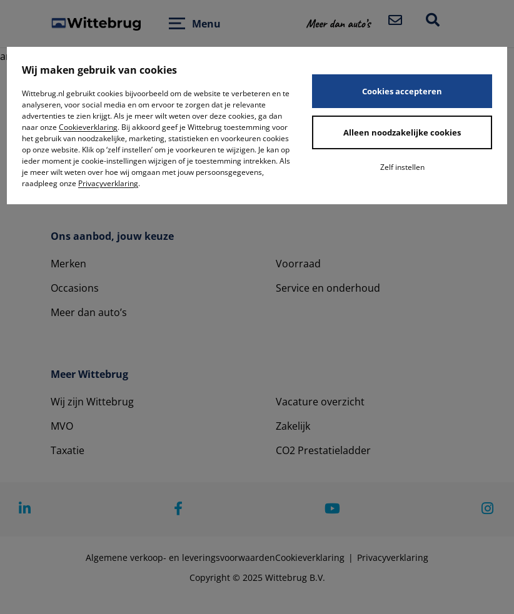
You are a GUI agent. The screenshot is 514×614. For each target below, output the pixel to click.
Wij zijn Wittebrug (92, 402)
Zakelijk (293, 426)
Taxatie (67, 450)
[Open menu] (177, 23)
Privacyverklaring (108, 183)
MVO (62, 426)
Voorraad (298, 263)
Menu (206, 24)
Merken (68, 263)
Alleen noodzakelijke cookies (402, 132)
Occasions (75, 288)
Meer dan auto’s (89, 312)
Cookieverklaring (88, 127)
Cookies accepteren (402, 91)
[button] (346, 23)
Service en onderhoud (328, 288)
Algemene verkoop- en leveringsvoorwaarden (180, 557)
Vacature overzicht (320, 402)
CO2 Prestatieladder (323, 450)
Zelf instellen (402, 167)
